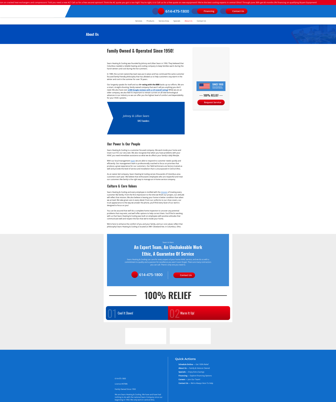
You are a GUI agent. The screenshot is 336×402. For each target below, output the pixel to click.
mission (164, 192)
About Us (188, 21)
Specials (176, 21)
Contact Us (201, 21)
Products (150, 21)
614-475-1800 (173, 11)
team (133, 161)
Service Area (164, 21)
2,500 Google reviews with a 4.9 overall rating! (148, 90)
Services (138, 21)
